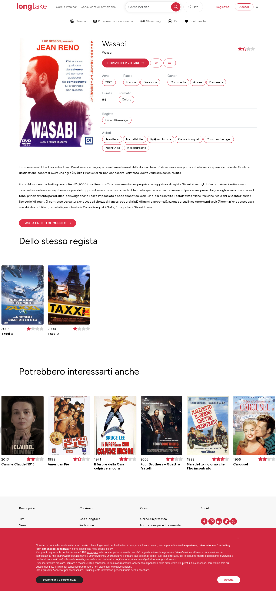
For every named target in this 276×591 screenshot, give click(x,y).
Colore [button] (126, 99)
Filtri (193, 7)
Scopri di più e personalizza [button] (59, 579)
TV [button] (172, 21)
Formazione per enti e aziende (160, 525)
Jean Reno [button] (112, 139)
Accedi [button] (244, 7)
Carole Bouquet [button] (188, 139)
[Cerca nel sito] (153, 6)
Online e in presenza (153, 519)
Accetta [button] (228, 579)
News (22, 525)
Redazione (87, 525)
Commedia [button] (178, 82)
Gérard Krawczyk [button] (116, 120)
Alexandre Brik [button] (136, 148)
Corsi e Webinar (66, 7)
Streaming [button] (150, 21)
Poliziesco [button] (216, 82)
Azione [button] (197, 82)
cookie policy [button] (105, 548)
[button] (125, 63)
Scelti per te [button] (195, 21)
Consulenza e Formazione (98, 7)
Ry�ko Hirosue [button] (160, 139)
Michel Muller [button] (134, 139)
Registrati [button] (223, 7)
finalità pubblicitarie (208, 555)
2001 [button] (109, 82)
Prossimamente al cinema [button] (113, 21)
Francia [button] (131, 82)
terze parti (92, 552)
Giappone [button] (150, 82)
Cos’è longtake (90, 519)
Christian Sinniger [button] (219, 139)
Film (21, 519)
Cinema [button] (78, 21)
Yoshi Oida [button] (112, 148)
